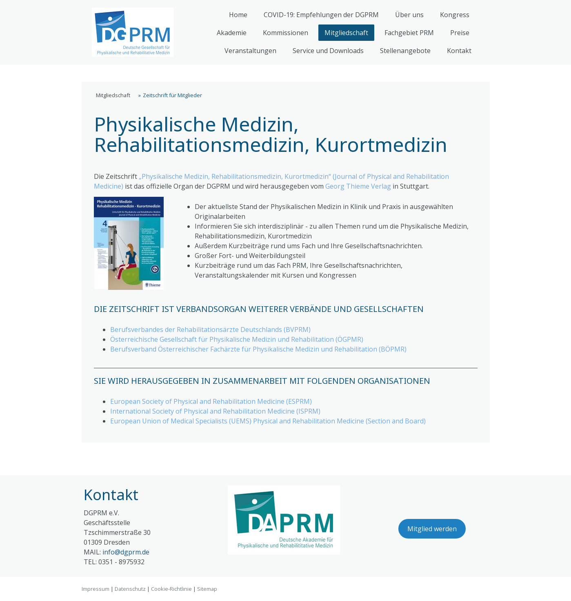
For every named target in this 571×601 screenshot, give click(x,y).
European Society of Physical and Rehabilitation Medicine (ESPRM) (211, 401)
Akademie (232, 32)
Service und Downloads (328, 50)
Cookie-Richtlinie (171, 588)
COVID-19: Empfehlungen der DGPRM (321, 14)
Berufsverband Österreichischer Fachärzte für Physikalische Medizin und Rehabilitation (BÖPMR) (258, 349)
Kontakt (459, 50)
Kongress (454, 14)
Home (238, 14)
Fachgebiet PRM (409, 32)
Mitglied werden (432, 528)
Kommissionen (285, 32)
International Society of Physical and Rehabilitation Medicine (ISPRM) (215, 411)
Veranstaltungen (250, 50)
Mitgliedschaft (346, 32)
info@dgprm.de (125, 552)
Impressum (95, 588)
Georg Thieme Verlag (358, 186)
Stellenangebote (405, 50)
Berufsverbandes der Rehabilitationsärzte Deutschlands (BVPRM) (210, 329)
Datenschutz (130, 588)
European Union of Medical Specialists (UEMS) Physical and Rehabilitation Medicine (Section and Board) (268, 420)
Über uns (409, 14)
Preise (459, 32)
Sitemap (207, 588)
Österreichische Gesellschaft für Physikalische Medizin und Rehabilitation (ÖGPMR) (236, 339)
